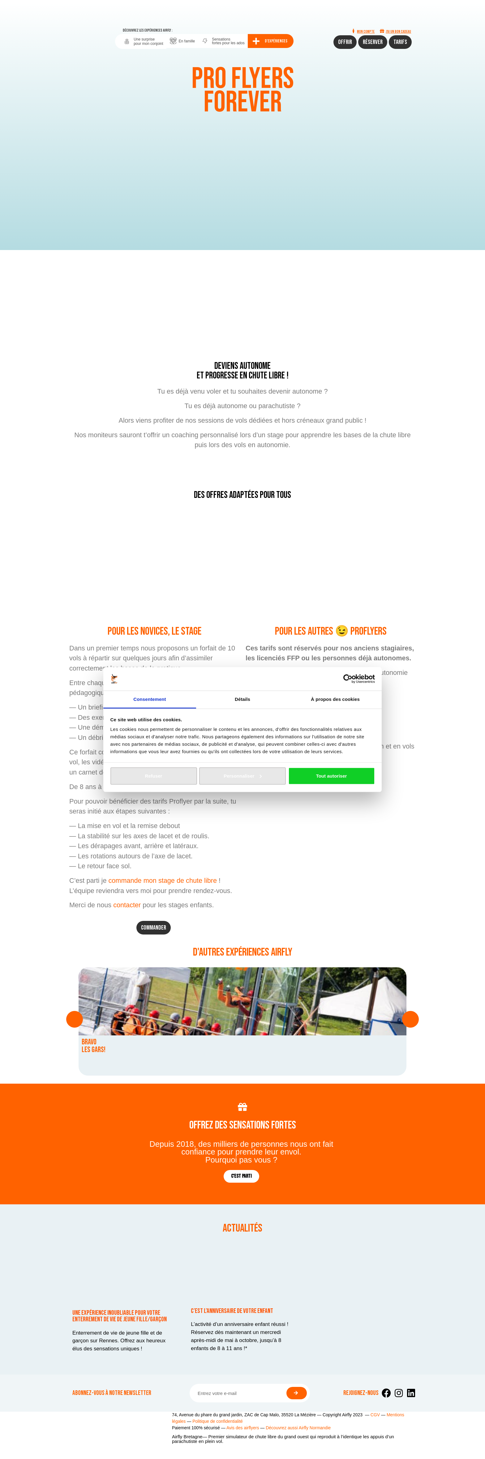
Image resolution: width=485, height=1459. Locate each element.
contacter (127, 905)
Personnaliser (243, 776)
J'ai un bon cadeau (398, 31)
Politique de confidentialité (217, 1421)
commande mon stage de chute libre (162, 880)
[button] (74, 1019)
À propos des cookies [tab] (335, 699)
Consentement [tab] (149, 699)
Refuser (153, 776)
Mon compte (366, 31)
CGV (375, 1414)
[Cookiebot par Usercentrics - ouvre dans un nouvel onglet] (348, 679)
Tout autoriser (331, 776)
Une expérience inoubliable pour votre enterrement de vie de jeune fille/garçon (119, 1316)
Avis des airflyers (242, 1427)
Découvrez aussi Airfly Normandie (298, 1427)
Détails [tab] (242, 699)
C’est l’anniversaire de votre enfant (232, 1311)
